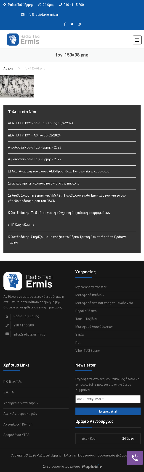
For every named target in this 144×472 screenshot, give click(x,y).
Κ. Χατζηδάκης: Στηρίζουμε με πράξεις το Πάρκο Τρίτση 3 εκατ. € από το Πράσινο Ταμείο (67, 239)
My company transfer (91, 287)
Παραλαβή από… (87, 311)
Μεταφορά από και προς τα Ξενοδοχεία (104, 303)
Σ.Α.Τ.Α (8, 392)
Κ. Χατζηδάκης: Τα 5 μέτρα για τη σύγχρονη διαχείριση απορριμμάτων (59, 213)
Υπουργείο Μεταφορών (20, 403)
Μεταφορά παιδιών (89, 295)
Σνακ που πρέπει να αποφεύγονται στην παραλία (43, 183)
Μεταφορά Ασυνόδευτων (94, 326)
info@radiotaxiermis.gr (42, 14)
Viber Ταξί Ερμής (87, 350)
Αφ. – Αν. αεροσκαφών (20, 414)
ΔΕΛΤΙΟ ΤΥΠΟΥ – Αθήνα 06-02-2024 (34, 135)
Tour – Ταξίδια (86, 319)
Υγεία (79, 334)
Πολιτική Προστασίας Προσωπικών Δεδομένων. (98, 455)
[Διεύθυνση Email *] (108, 399)
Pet (77, 342)
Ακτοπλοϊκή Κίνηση (17, 424)
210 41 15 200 (74, 5)
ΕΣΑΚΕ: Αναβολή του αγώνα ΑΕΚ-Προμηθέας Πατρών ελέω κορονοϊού (58, 171)
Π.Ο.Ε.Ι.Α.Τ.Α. (12, 381)
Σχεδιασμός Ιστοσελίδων (61, 466)
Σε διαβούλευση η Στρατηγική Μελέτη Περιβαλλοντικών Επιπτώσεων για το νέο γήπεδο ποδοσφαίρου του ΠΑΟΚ (67, 198)
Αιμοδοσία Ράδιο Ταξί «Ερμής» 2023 (34, 147)
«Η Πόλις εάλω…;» (21, 225)
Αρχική (8, 68)
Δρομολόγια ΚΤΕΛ (16, 435)
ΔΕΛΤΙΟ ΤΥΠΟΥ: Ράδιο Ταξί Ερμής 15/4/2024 (40, 123)
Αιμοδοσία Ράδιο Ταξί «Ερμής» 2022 (34, 159)
